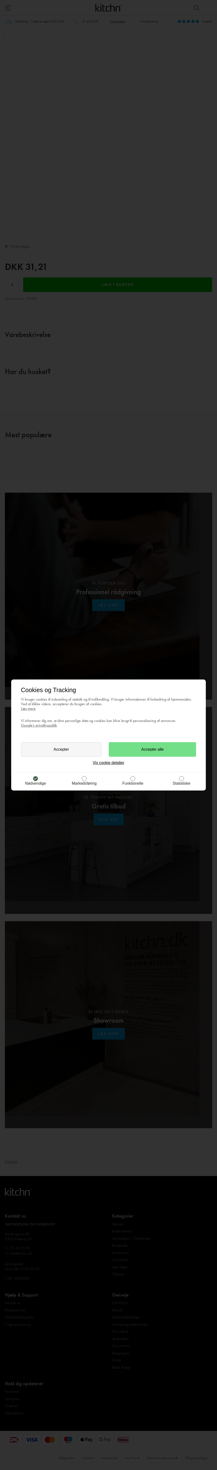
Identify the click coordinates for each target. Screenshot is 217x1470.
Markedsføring (84, 783)
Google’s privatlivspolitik (39, 725)
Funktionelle (132, 783)
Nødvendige (35, 783)
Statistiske (181, 783)
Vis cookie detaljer (108, 763)
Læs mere (28, 708)
